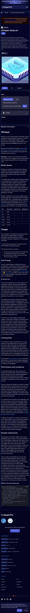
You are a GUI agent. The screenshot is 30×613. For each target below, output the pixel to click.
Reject (26, 610)
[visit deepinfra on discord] (10, 599)
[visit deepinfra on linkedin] (2, 599)
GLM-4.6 (5, 545)
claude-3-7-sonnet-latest (10, 552)
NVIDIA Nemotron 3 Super (9, 1)
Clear (17, 99)
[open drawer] (27, 7)
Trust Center (19, 587)
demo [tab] (4, 88)
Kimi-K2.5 (6, 559)
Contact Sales (15, 530)
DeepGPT (3, 589)
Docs (17, 579)
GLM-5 (5, 569)
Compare (3, 581)
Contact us (3, 587)
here (15, 153)
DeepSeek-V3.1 (8, 548)
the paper (9, 426)
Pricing (2, 579)
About (2, 584)
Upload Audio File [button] (8, 99)
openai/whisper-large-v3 (10, 19)
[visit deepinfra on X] (4, 599)
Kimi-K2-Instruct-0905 (9, 539)
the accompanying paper (15, 358)
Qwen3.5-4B (6, 572)
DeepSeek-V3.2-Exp (9, 542)
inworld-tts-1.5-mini (8, 565)
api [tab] (11, 88)
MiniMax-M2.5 (7, 562)
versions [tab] (19, 88)
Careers (18, 584)
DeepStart (18, 581)
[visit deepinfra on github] (7, 599)
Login (24, 106)
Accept (19, 610)
